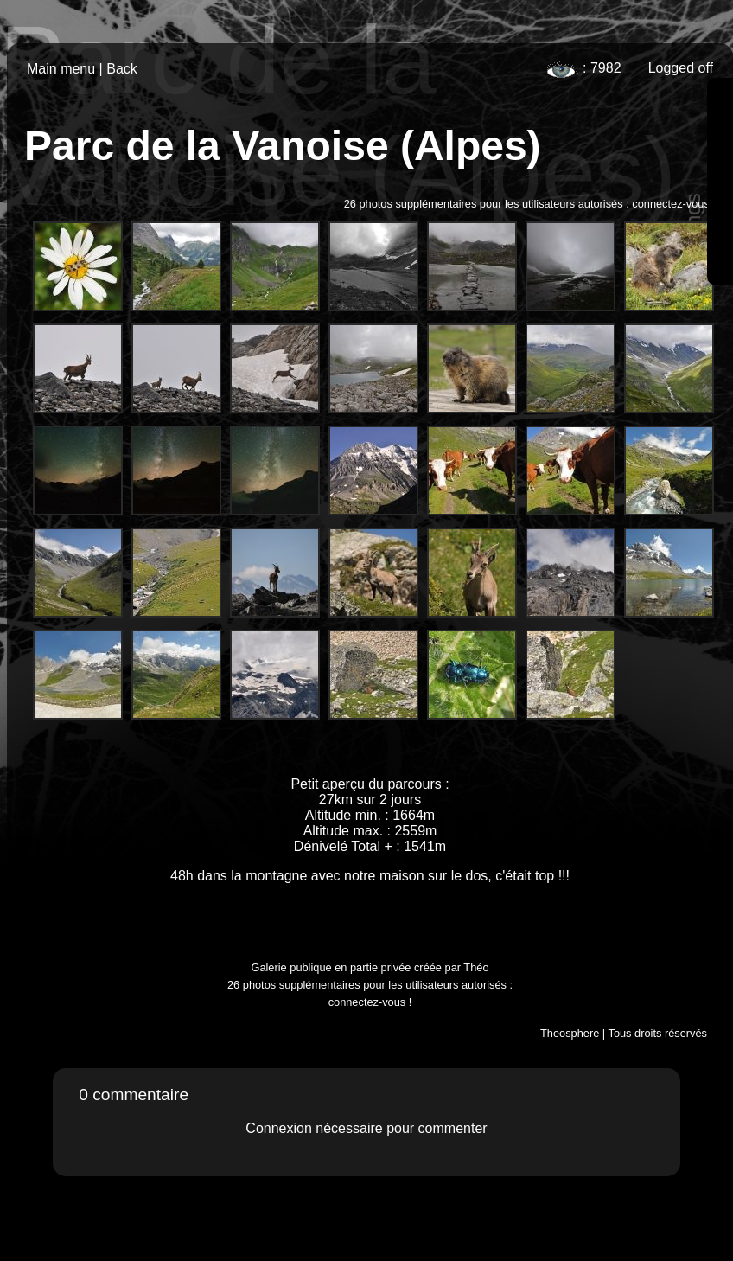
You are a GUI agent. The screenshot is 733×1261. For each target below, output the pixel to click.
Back (121, 68)
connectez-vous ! (674, 203)
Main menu (61, 68)
